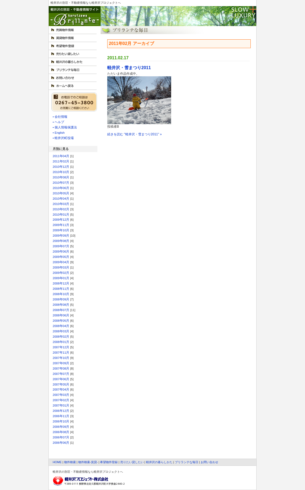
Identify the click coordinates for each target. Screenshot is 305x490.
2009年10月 (61, 230)
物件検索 (70, 462)
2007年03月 (61, 394)
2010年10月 (61, 172)
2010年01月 (61, 214)
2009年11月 (61, 225)
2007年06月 (61, 379)
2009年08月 (61, 240)
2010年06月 (61, 188)
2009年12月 (61, 219)
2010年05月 (61, 193)
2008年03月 (61, 331)
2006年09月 (61, 426)
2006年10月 (61, 421)
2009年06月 (61, 251)
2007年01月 (61, 405)
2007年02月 (61, 400)
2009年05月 (61, 256)
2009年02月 (61, 272)
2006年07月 (61, 437)
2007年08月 (61, 368)
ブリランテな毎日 (186, 462)
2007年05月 (61, 384)
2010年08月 (61, 177)
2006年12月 (61, 410)
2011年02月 (61, 161)
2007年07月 (61, 373)
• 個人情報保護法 (65, 127)
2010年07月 (61, 182)
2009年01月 (61, 278)
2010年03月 (61, 204)
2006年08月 (61, 432)
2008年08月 (61, 304)
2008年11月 (61, 288)
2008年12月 (61, 283)
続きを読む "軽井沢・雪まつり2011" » (134, 134)
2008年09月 (61, 299)
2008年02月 (61, 336)
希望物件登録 (109, 462)
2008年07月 (61, 310)
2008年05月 (61, 320)
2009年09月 (61, 235)
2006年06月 (61, 442)
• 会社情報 (60, 116)
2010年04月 (61, 198)
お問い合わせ (209, 462)
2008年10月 (61, 294)
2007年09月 (61, 363)
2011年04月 (61, 156)
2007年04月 (61, 389)
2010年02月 (61, 209)
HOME (57, 462)
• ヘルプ (58, 122)
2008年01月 (61, 342)
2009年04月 (61, 262)
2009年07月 (61, 246)
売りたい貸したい (132, 462)
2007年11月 (61, 352)
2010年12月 (61, 166)
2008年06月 (61, 315)
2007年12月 (61, 347)
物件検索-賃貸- (88, 462)
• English (59, 132)
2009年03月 (61, 267)
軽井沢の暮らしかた (159, 462)
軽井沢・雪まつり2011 (129, 67)
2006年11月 (61, 416)
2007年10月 (61, 357)
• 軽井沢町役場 (63, 138)
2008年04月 (61, 326)
